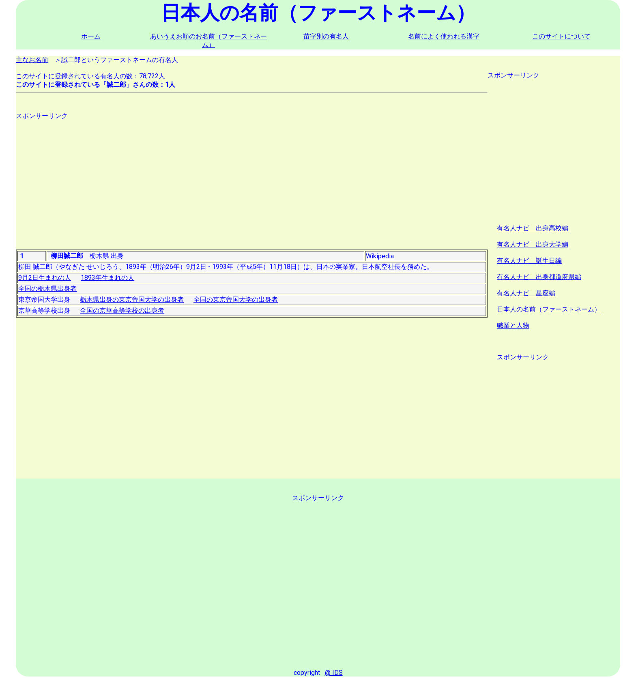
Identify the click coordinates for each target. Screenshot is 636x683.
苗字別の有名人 (326, 36)
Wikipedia (380, 256)
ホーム (91, 36)
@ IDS (334, 673)
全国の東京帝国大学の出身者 (235, 299)
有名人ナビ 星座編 (526, 293)
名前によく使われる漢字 (443, 36)
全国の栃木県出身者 (47, 288)
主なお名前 (32, 60)
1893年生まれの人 (107, 277)
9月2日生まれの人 (44, 277)
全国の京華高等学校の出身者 (122, 310)
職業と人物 (513, 325)
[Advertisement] (252, 177)
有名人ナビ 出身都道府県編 (539, 277)
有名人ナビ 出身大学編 (532, 244)
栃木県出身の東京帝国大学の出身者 (132, 299)
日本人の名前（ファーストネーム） (549, 309)
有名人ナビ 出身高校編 (532, 228)
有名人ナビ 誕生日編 (529, 260)
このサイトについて (561, 36)
